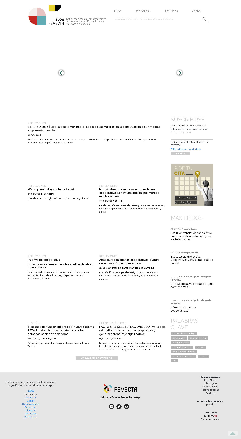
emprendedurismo (182, 347)
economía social (198, 338)
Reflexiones (30, 397)
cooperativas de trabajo (184, 333)
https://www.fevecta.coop (120, 397)
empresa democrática (183, 356)
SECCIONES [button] (142, 11)
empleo (203, 356)
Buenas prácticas (30, 404)
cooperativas (179, 338)
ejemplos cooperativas (184, 351)
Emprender (30, 407)
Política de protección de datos (186, 149)
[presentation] (61, 72)
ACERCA (197, 11)
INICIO (117, 11)
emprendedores (181, 342)
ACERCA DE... (30, 416)
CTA (174, 360)
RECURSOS (171, 11)
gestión (200, 347)
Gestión (30, 401)
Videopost (31, 410)
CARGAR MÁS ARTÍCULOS (96, 358)
